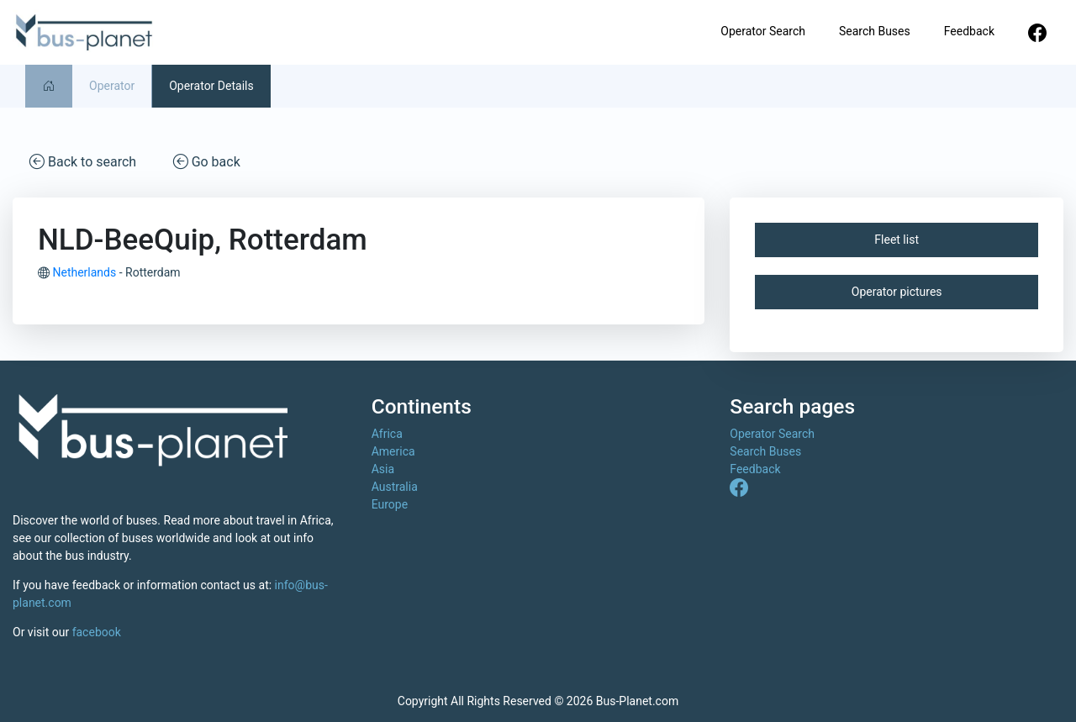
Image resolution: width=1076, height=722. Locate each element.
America (393, 451)
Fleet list (896, 239)
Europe (390, 504)
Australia (395, 486)
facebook (96, 632)
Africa (387, 433)
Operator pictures (897, 291)
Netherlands (84, 272)
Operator (111, 85)
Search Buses (874, 31)
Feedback (969, 31)
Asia (383, 469)
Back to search (82, 161)
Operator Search (762, 31)
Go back (206, 161)
